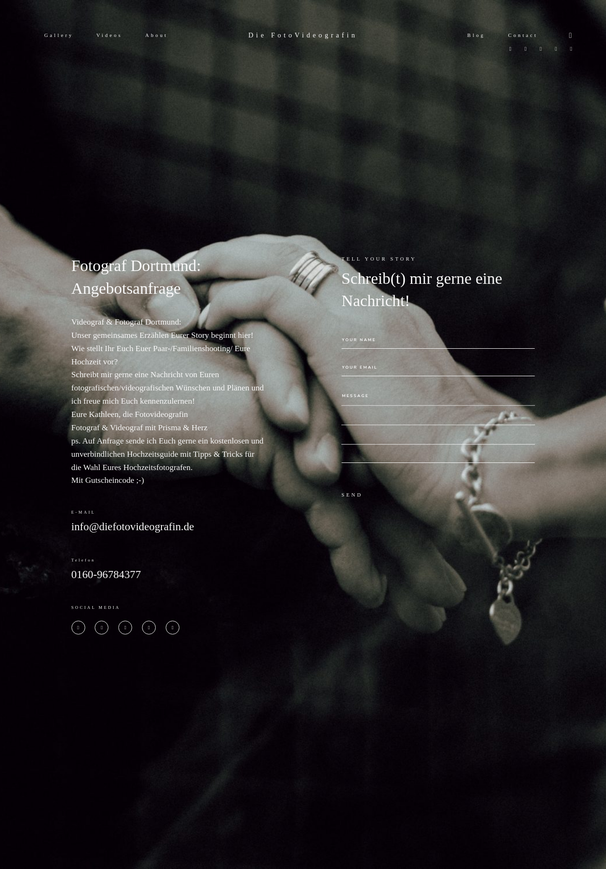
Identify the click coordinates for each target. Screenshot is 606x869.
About (156, 35)
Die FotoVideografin (303, 35)
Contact (523, 35)
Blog (476, 35)
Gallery (58, 35)
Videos (109, 35)
